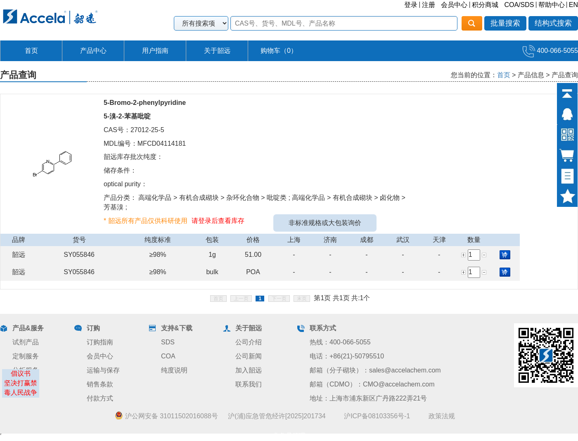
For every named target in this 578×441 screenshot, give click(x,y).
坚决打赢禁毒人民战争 (20, 387)
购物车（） (279, 50)
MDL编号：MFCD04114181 (145, 143)
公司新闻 (248, 356)
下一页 (279, 298)
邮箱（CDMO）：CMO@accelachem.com (372, 384)
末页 (302, 298)
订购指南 (100, 342)
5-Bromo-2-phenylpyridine (145, 102)
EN (573, 4)
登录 (410, 4)
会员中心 (454, 4)
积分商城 (485, 4)
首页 (31, 50)
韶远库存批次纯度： (133, 156)
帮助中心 (551, 4)
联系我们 (248, 384)
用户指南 (155, 50)
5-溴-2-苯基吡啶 (127, 116)
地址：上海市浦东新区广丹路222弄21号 (368, 398)
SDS (168, 342)
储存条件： (120, 170)
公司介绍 (248, 342)
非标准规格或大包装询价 (325, 222)
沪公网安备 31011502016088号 (166, 416)
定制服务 (25, 356)
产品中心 (93, 50)
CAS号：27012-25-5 (134, 129)
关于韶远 (217, 50)
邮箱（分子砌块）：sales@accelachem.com (375, 370)
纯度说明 (174, 370)
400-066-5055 (550, 50)
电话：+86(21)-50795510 (347, 356)
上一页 (241, 298)
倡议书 (21, 373)
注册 (428, 4)
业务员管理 (289, 435)
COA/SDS (519, 4)
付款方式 (100, 398)
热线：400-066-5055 (340, 342)
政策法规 (442, 416)
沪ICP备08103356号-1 (377, 416)
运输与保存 (103, 370)
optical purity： (125, 183)
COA (168, 356)
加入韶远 (248, 370)
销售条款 (100, 384)
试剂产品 (25, 342)
